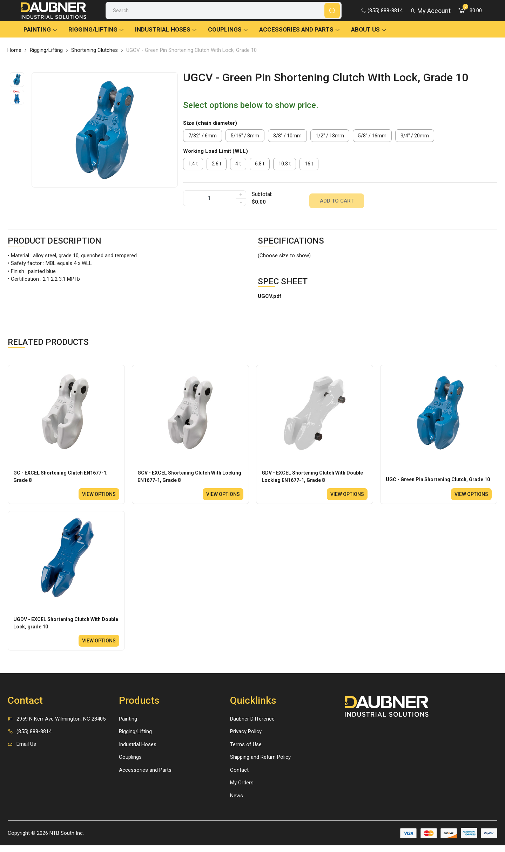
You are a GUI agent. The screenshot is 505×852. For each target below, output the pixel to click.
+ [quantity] (240, 199)
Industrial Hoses (166, 36)
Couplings (228, 36)
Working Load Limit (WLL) (215, 158)
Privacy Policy (246, 738)
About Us (369, 36)
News (236, 802)
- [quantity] (241, 207)
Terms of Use (246, 751)
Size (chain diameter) (210, 130)
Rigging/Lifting (96, 36)
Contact (239, 776)
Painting (40, 36)
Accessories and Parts (300, 36)
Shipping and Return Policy (260, 764)
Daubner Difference (252, 725)
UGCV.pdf (270, 299)
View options (97, 499)
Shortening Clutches (94, 57)
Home (14, 57)
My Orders (242, 789)
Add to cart (337, 203)
